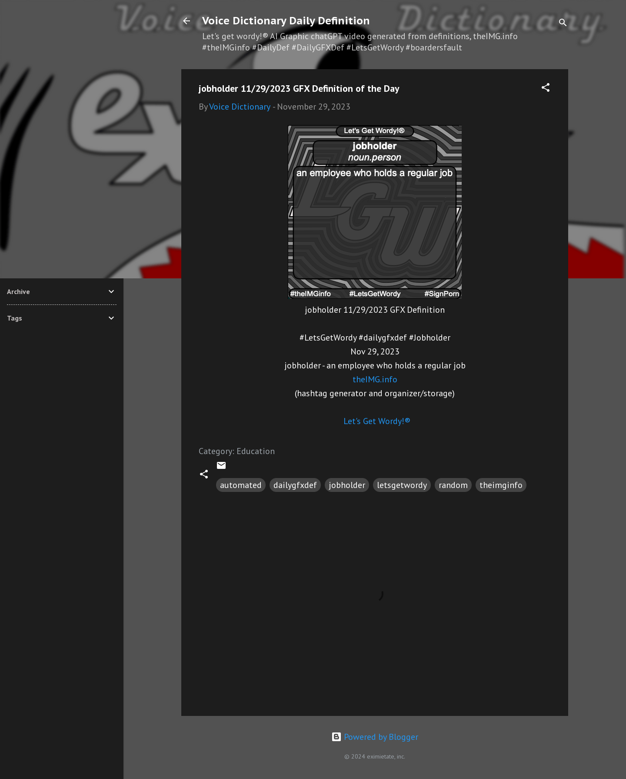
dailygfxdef (295, 485)
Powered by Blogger (374, 736)
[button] (545, 88)
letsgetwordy (402, 485)
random (453, 485)
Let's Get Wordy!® (376, 421)
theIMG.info (375, 379)
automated (241, 485)
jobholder (347, 485)
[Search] (563, 23)
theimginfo (501, 485)
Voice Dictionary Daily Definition (286, 20)
